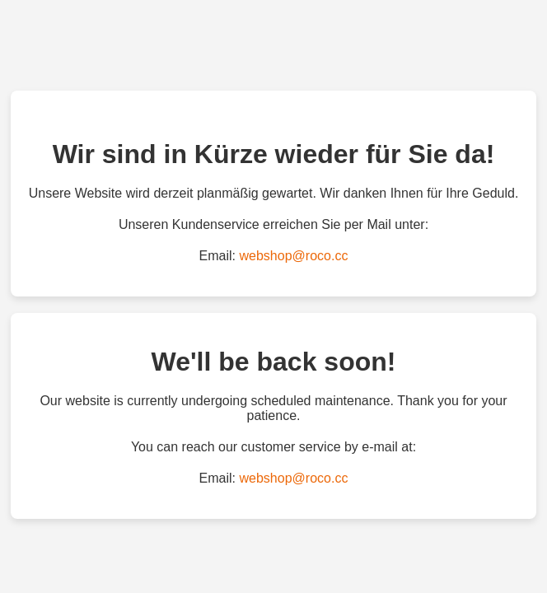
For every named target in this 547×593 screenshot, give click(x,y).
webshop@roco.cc (294, 256)
